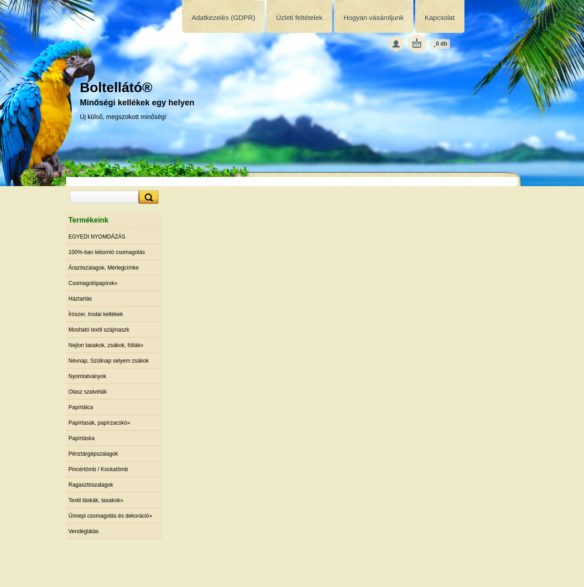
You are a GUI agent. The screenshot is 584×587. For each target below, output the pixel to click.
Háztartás (80, 299)
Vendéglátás (83, 531)
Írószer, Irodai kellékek (95, 314)
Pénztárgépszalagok (93, 454)
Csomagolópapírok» (92, 283)
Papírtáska (81, 438)
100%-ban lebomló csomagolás (106, 252)
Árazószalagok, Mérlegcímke (103, 268)
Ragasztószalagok (90, 485)
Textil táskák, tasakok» (95, 500)
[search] (147, 197)
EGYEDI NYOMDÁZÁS (96, 237)
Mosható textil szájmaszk (98, 330)
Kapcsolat (440, 17)
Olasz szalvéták (87, 392)
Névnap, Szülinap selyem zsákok (108, 361)
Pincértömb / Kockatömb (98, 469)
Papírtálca (80, 407)
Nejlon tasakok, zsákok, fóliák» (105, 345)
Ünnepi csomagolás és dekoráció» (110, 516)
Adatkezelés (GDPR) (223, 17)
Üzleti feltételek (299, 17)
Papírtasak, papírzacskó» (99, 423)
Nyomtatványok (87, 376)
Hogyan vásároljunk (374, 17)
